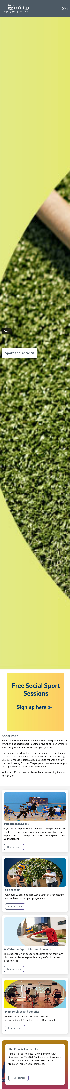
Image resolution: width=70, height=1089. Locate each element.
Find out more (14, 847)
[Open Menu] (65, 8)
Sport (6, 331)
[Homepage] (16, 8)
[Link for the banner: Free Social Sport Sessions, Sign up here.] (35, 701)
